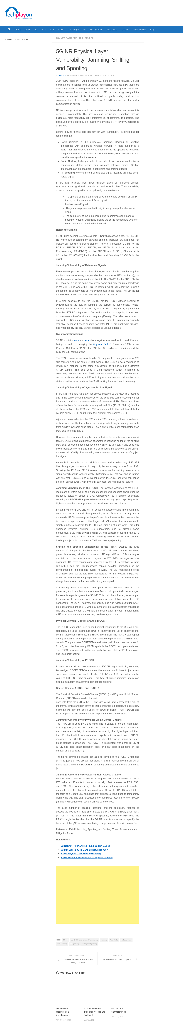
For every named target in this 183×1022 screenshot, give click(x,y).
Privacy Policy (139, 29)
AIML (27, 29)
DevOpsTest (96, 29)
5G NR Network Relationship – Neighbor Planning (89, 857)
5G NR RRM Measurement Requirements (63, 1011)
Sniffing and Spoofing (89, 943)
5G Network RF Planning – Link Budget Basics (87, 845)
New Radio (67, 38)
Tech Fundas (87, 38)
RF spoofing (74, 943)
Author (63, 75)
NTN (44, 29)
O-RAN (124, 29)
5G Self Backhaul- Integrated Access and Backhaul (95, 1011)
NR (76, 38)
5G (57, 38)
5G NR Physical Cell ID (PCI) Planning (82, 853)
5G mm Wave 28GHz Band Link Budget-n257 (86, 849)
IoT (84, 29)
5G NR (65, 939)
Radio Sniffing (62, 943)
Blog (152, 29)
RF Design (74, 29)
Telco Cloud (111, 29)
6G (36, 29)
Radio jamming (126, 939)
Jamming (104, 939)
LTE (52, 29)
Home (18, 29)
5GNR (61, 29)
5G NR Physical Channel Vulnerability (84, 939)
